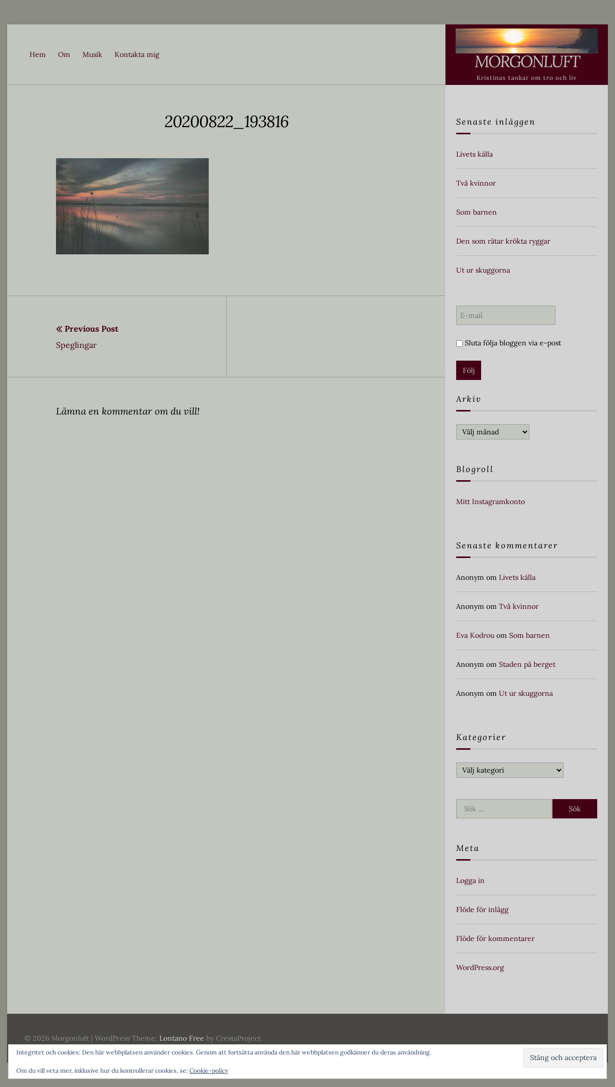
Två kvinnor (476, 183)
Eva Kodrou (475, 635)
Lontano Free (181, 1038)
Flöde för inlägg (482, 909)
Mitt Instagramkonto (490, 501)
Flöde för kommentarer (495, 938)
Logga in (470, 880)
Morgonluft (526, 61)
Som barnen (476, 212)
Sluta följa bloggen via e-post (508, 342)
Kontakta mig (137, 54)
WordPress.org (480, 967)
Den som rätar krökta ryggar (503, 241)
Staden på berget (527, 664)
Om (64, 54)
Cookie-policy (208, 1070)
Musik (92, 54)
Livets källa (474, 154)
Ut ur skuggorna (483, 270)
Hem (38, 54)
